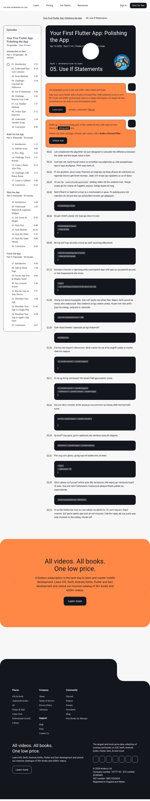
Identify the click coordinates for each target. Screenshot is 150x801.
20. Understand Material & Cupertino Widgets (21, 209)
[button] (37, 5)
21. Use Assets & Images (19, 219)
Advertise (43, 711)
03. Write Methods (20, 76)
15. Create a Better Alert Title (20, 167)
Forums (69, 707)
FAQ (41, 731)
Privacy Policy (45, 707)
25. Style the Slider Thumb (20, 240)
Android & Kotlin (20, 702)
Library (15, 724)
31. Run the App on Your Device (20, 292)
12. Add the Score (19, 148)
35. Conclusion (18, 325)
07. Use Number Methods (19, 105)
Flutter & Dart (18, 711)
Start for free (138, 5)
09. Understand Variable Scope (18, 121)
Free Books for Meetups (76, 720)
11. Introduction (19, 144)
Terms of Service (46, 702)
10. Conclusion (18, 127)
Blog (68, 716)
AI (13, 707)
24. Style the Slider (20, 234)
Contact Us (44, 735)
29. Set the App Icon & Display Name (21, 277)
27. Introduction (19, 263)
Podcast (69, 702)
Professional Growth (21, 720)
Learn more (57, 109)
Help (41, 726)
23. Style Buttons (19, 230)
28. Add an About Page (19, 269)
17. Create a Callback (21, 180)
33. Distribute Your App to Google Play (20, 308)
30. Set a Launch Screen (19, 285)
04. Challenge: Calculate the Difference (18, 83)
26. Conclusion (18, 246)
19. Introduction (19, 202)
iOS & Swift (17, 698)
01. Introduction (19, 64)
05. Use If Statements (21, 91)
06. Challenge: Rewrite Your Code (20, 98)
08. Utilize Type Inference (19, 113)
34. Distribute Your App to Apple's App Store (20, 317)
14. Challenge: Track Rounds (21, 159)
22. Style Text (18, 225)
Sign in (123, 5)
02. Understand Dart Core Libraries (21, 70)
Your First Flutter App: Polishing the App (62, 18)
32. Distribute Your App (20, 300)
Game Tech (17, 716)
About (42, 698)
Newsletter (70, 711)
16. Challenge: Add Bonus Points (20, 174)
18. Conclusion (18, 185)
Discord (69, 698)
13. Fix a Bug (18, 153)
